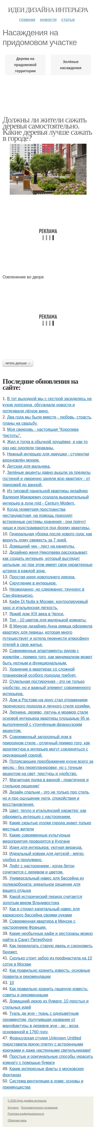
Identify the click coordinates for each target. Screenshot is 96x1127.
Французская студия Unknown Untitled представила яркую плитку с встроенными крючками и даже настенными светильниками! (47, 1044)
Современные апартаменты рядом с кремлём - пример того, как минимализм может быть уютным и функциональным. (47, 657)
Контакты (13, 1107)
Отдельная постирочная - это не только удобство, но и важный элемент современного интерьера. (47, 687)
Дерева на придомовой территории (25, 65)
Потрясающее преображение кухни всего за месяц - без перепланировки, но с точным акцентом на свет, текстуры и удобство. (48, 767)
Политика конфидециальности (26, 1113)
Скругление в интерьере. (33, 583)
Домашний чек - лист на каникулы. (42, 546)
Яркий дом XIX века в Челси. (36, 614)
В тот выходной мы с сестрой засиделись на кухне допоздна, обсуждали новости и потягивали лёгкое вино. (47, 404)
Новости (48, 19)
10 (11, 982)
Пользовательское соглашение (39, 1107)
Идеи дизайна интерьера (48, 10)
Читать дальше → (17, 363)
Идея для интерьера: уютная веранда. (46, 847)
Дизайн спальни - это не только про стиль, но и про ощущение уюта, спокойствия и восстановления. (46, 798)
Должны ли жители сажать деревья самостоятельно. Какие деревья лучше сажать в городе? (47, 129)
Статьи (68, 19)
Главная (27, 19)
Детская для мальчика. (29, 466)
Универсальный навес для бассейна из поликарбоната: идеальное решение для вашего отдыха (43, 884)
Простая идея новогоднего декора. (42, 577)
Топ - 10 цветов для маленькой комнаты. (48, 620)
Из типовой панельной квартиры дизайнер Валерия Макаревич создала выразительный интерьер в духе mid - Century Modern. (46, 497)
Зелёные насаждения (70, 65)
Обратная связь (17, 1120)
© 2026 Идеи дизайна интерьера (27, 1100)
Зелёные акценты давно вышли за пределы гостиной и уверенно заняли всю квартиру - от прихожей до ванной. (46, 478)
